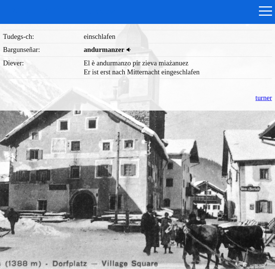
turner (263, 98)
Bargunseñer (60, 10)
